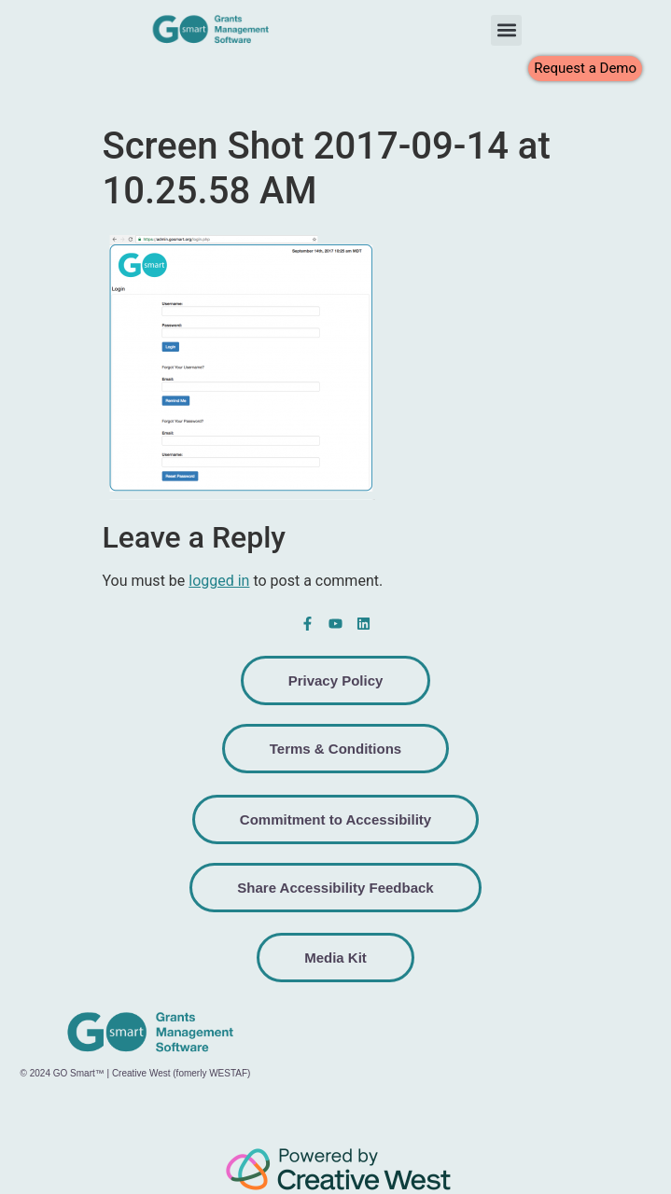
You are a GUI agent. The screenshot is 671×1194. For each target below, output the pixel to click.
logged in (219, 581)
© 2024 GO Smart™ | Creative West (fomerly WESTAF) (136, 1073)
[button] (506, 30)
